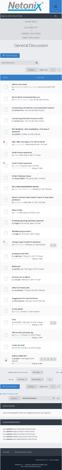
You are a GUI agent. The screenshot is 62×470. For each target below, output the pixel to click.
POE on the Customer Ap (22, 332)
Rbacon (17, 335)
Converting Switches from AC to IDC (27, 118)
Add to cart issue (19, 84)
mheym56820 (19, 178)
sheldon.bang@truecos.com (25, 87)
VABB (16, 155)
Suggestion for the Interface (25, 298)
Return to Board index (10, 394)
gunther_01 (18, 269)
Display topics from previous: (25, 372)
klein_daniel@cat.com (22, 189)
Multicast (16, 266)
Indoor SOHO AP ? (19, 356)
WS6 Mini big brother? (21, 231)
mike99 (17, 348)
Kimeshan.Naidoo (21, 99)
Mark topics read (31, 38)
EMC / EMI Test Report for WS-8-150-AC (28, 142)
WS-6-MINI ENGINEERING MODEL (25, 186)
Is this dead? (17, 309)
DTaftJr (17, 311)
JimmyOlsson (19, 244)
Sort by (26, 379)
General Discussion (31, 34)
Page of (43, 70)
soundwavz (18, 290)
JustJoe (17, 358)
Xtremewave (19, 301)
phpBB (24, 465)
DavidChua (18, 202)
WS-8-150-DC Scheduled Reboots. (26, 97)
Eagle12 (17, 223)
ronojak (17, 279)
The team (6, 452)
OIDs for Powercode (20, 287)
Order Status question (22, 152)
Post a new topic (10, 55)
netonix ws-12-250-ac (21, 277)
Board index (31, 22)
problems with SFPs (20, 253)
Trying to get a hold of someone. (26, 242)
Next (57, 372)
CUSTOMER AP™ (31, 28)
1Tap (16, 212)
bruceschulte (19, 144)
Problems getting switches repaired (27, 220)
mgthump (18, 256)
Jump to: (14, 398)
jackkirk (17, 134)
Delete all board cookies (23, 452)
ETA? (14, 319)
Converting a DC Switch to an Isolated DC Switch (33, 108)
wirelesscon (19, 110)
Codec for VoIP (18, 345)
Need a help (17, 210)
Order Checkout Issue (21, 176)
